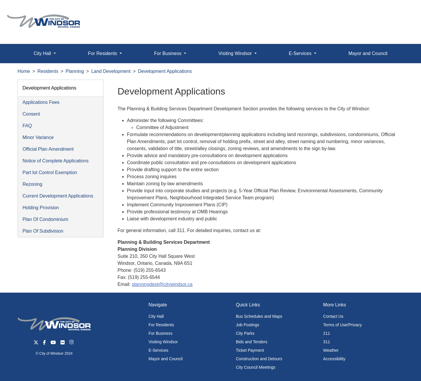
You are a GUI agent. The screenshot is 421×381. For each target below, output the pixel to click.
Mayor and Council (367, 53)
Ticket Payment (250, 350)
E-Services (158, 350)
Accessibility (334, 358)
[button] (403, 10)
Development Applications (165, 71)
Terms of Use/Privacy (342, 324)
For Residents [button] (103, 53)
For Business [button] (168, 53)
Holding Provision (41, 207)
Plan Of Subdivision (43, 231)
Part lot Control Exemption (50, 172)
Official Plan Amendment (48, 149)
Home (24, 71)
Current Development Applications (58, 195)
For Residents (161, 324)
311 (326, 341)
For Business (160, 333)
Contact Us (333, 316)
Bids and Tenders (252, 341)
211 (326, 333)
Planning (75, 71)
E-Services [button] (301, 53)
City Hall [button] (43, 53)
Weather (331, 350)
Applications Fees (41, 102)
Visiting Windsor (163, 341)
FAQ (27, 125)
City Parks (245, 333)
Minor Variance (38, 137)
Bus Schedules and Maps (259, 316)
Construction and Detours (259, 358)
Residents (47, 71)
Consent (31, 113)
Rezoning (32, 184)
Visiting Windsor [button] (235, 53)
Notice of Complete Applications (56, 160)
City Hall (156, 316)
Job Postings (247, 324)
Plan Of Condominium (45, 219)
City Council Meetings (255, 367)
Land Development (110, 71)
